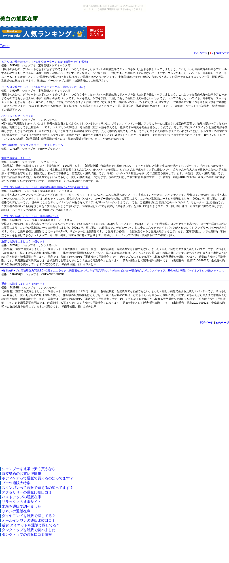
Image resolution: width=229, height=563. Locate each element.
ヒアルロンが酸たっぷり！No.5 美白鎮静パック (30, 216)
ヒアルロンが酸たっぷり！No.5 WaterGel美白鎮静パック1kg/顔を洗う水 (45, 187)
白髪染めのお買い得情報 (21, 473)
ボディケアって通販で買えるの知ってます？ (37, 478)
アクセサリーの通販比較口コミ (27, 492)
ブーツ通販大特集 (16, 483)
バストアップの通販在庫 (21, 497)
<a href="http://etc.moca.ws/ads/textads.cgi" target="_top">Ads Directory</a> (114, 395)
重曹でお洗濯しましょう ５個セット (23, 283)
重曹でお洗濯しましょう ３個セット (23, 241)
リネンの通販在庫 (16, 511)
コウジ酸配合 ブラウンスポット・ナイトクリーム (32, 145)
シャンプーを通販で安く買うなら (28, 469)
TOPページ (200, 53)
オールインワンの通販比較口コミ (28, 520)
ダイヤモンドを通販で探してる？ (28, 516)
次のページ (222, 53)
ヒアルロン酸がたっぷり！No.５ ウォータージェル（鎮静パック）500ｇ (45, 61)
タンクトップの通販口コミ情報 (27, 534)
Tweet (5, 46)
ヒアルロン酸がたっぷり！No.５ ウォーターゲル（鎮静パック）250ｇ (43, 86)
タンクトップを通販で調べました (28, 530)
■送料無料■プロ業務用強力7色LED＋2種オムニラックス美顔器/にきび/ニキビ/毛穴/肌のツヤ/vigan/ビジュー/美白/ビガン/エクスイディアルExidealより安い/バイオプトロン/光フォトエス (112, 270)
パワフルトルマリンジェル (17, 116)
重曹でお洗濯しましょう (16, 158)
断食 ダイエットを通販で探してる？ (31, 525)
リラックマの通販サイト (21, 502)
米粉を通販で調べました (21, 506)
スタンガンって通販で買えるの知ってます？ (37, 487)
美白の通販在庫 (19, 19)
